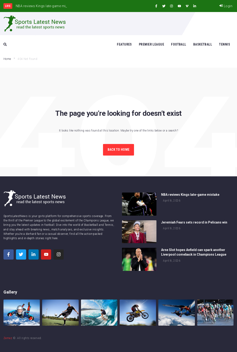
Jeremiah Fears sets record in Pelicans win (194, 222)
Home (7, 59)
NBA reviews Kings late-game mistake (190, 194)
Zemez (7, 338)
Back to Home (118, 149)
